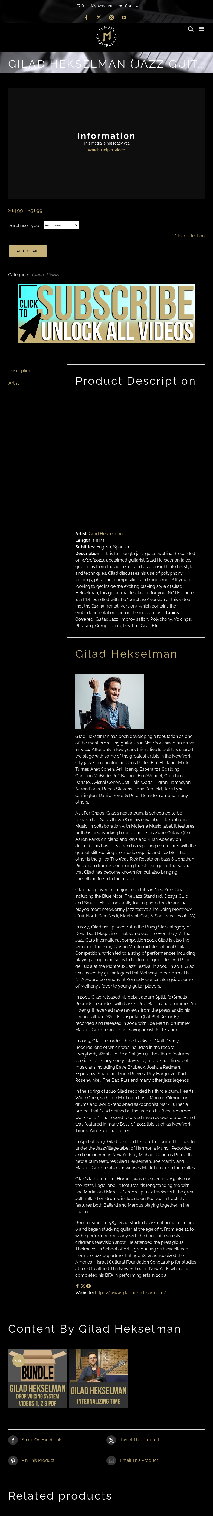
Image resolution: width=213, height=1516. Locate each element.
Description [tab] (19, 370)
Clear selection (190, 235)
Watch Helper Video (106, 150)
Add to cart (28, 251)
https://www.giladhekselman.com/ (130, 1292)
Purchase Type (23, 225)
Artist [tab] (13, 383)
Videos (53, 274)
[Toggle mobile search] (191, 29)
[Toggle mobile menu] (202, 29)
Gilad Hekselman (106, 533)
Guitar (38, 274)
